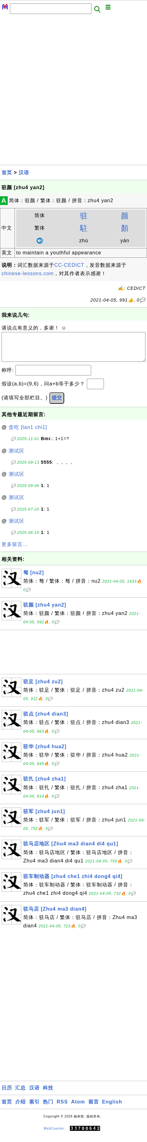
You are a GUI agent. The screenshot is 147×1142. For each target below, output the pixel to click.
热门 (48, 1108)
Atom (78, 1108)
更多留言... (15, 550)
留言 (93, 1108)
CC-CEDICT (69, 265)
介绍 (20, 1108)
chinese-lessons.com (28, 273)
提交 (57, 404)
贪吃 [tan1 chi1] (28, 433)
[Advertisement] (73, 91)
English (112, 1108)
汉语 (24, 172)
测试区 (16, 457)
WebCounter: (54, 1134)
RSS (62, 1108)
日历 (7, 1094)
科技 (48, 1094)
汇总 (20, 1094)
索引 (34, 1108)
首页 (7, 172)
